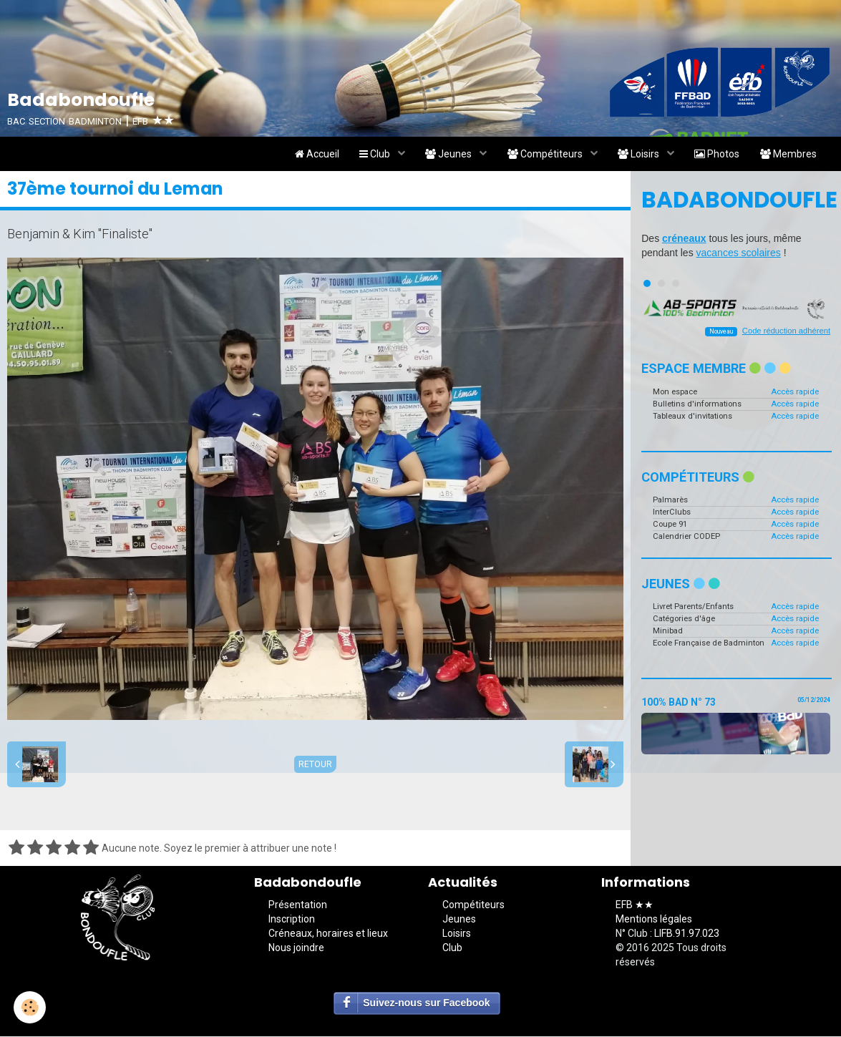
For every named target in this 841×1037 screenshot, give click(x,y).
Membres (787, 154)
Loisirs (636, 154)
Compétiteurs (541, 154)
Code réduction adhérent (786, 332)
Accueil (309, 154)
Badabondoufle (735, 201)
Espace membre (716, 369)
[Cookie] (30, 1007)
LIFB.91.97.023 (686, 934)
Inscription (291, 920)
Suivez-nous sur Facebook (426, 1004)
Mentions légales (654, 920)
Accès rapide (795, 392)
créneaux (684, 239)
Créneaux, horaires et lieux (328, 934)
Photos (715, 154)
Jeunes (444, 154)
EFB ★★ (634, 906)
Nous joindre (296, 949)
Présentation (297, 906)
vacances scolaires (738, 254)
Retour (315, 765)
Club (369, 154)
